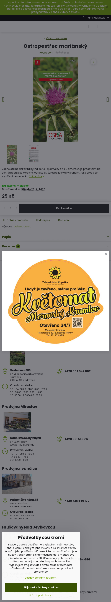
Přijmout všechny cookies (41, 587)
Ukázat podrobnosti (41, 595)
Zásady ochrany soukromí (41, 578)
